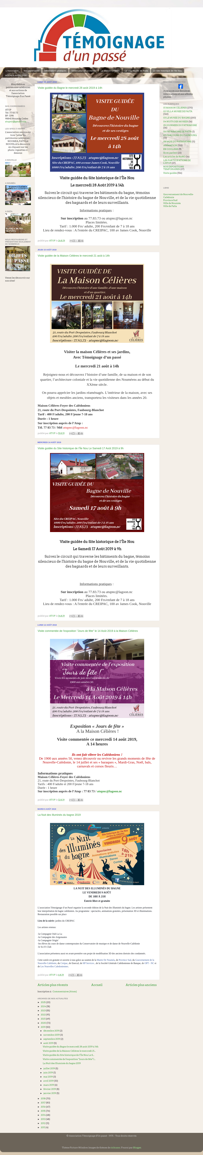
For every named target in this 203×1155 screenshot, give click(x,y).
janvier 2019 (50, 1093)
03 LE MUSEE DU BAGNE (176, 117)
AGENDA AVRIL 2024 (15, 75)
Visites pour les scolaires (83, 70)
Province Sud (125, 960)
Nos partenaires (31, 70)
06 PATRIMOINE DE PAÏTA (177, 131)
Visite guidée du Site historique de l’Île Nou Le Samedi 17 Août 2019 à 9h (81, 448)
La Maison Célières (110, 70)
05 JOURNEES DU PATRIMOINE (180, 125)
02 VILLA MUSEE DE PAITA (177, 111)
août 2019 (48, 1043)
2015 (43, 1111)
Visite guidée (170, 173)
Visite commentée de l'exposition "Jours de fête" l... (69, 1059)
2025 (43, 1002)
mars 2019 (49, 1085)
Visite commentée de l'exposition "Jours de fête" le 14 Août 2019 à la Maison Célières (88, 630)
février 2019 (49, 1089)
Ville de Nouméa (172, 203)
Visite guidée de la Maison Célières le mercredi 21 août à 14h (74, 255)
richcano (115, 1147)
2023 (43, 1010)
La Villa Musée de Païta (136, 70)
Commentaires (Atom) (65, 991)
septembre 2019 (52, 1039)
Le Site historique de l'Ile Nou (167, 70)
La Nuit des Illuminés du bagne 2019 (59, 814)
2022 (43, 1014)
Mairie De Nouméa (106, 960)
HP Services (88, 963)
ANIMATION (170, 145)
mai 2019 (48, 1076)
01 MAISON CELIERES (175, 107)
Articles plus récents (53, 985)
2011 (43, 1127)
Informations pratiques (55, 70)
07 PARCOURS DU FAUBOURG (180, 135)
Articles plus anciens (141, 985)
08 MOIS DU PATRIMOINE (177, 141)
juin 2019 (48, 1072)
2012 (43, 1123)
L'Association (12, 70)
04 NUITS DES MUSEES (175, 121)
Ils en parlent (170, 153)
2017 (43, 1102)
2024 (43, 1006)
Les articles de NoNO (174, 156)
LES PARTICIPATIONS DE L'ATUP (177, 161)
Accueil (97, 985)
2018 (43, 1098)
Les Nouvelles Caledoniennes (54, 966)
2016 (43, 1106)
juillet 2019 (49, 1068)
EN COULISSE (170, 149)
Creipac (64, 963)
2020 (43, 1023)
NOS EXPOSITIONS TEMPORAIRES (173, 168)
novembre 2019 (51, 1035)
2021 (43, 1018)
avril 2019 (48, 1081)
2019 (43, 1027)
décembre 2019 (51, 1030)
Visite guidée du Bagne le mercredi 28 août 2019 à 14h (70, 87)
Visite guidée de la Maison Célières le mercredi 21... (69, 1051)
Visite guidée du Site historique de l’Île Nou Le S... (68, 1055)
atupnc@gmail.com (15, 121)
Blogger (137, 1147)
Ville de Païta (170, 206)
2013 (43, 1119)
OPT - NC (149, 963)
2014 (43, 1115)
